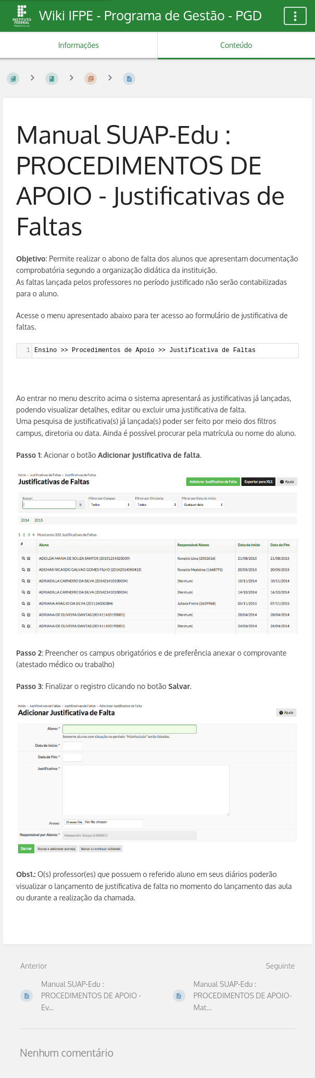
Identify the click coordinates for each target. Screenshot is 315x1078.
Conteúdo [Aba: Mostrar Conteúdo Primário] (236, 45)
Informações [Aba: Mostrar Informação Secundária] (78, 45)
